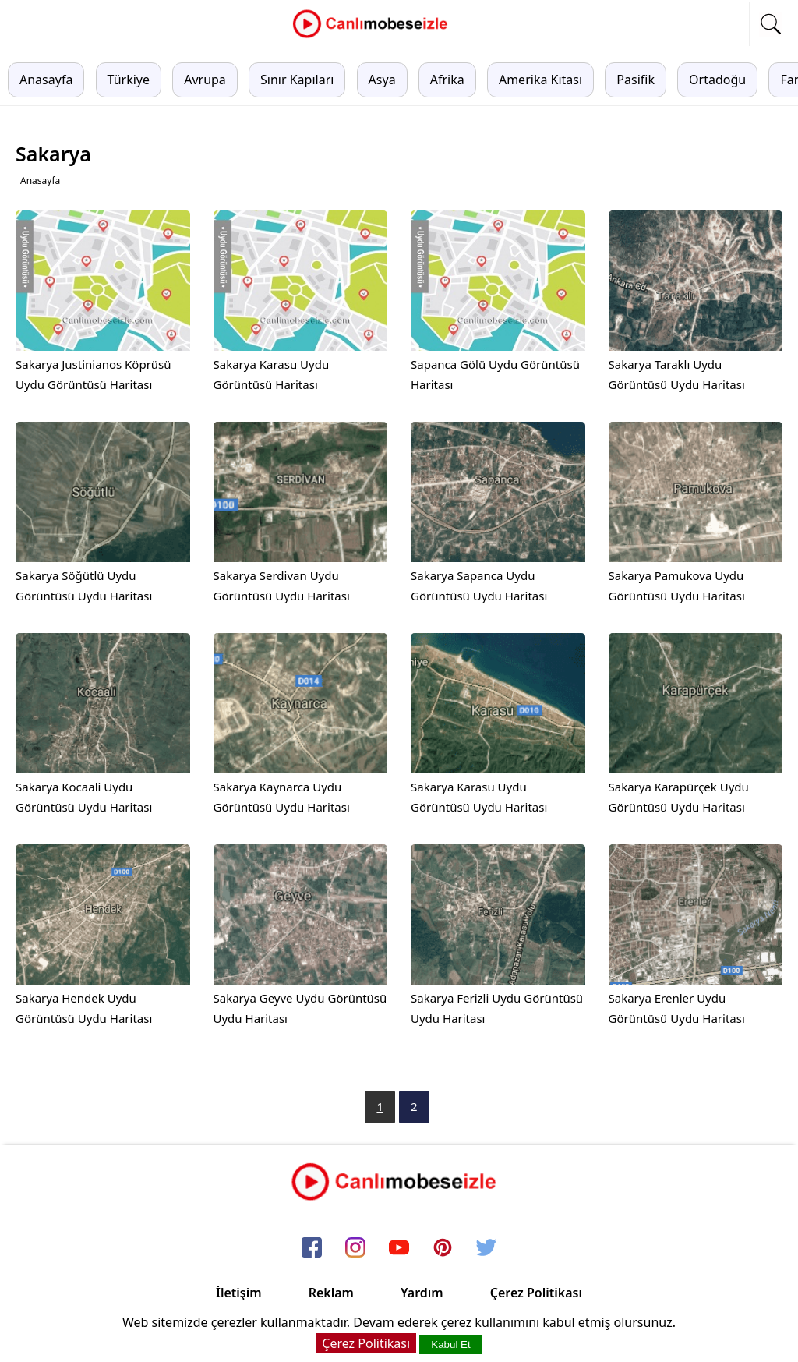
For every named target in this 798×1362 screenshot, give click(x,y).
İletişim (239, 1292)
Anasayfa (45, 79)
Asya (382, 79)
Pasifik (635, 79)
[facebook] (312, 1248)
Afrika (447, 79)
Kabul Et (450, 1344)
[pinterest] (443, 1248)
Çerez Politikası (536, 1292)
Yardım (422, 1292)
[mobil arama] (770, 24)
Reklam (331, 1292)
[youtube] (399, 1248)
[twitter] (486, 1248)
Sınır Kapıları (297, 79)
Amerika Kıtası (540, 79)
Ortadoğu (717, 79)
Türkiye (129, 79)
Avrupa (205, 79)
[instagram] (355, 1248)
